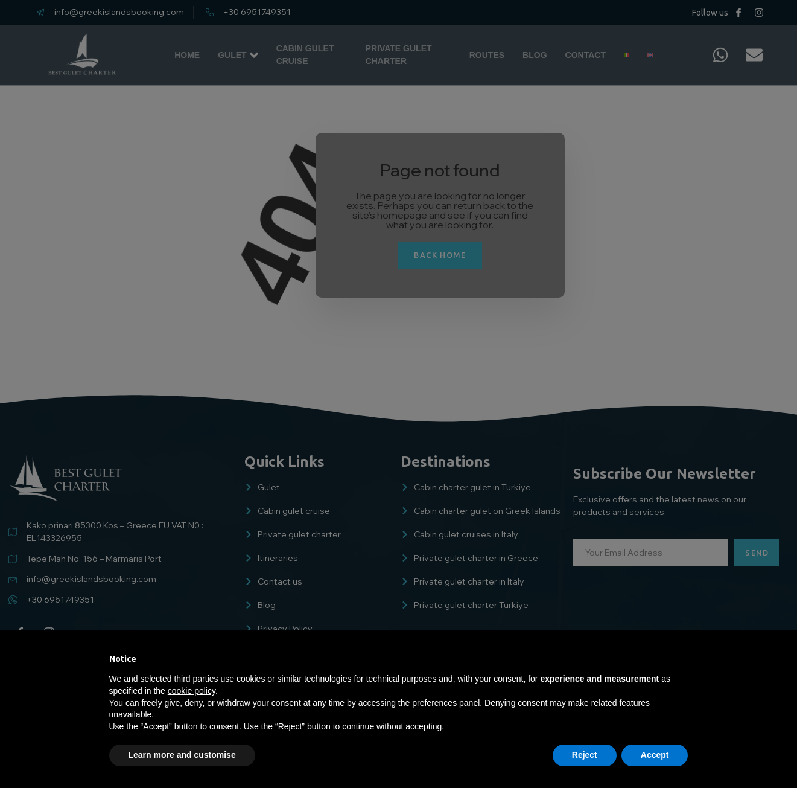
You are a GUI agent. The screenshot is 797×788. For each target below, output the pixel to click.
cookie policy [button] (191, 691)
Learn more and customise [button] (182, 755)
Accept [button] (655, 755)
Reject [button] (584, 755)
